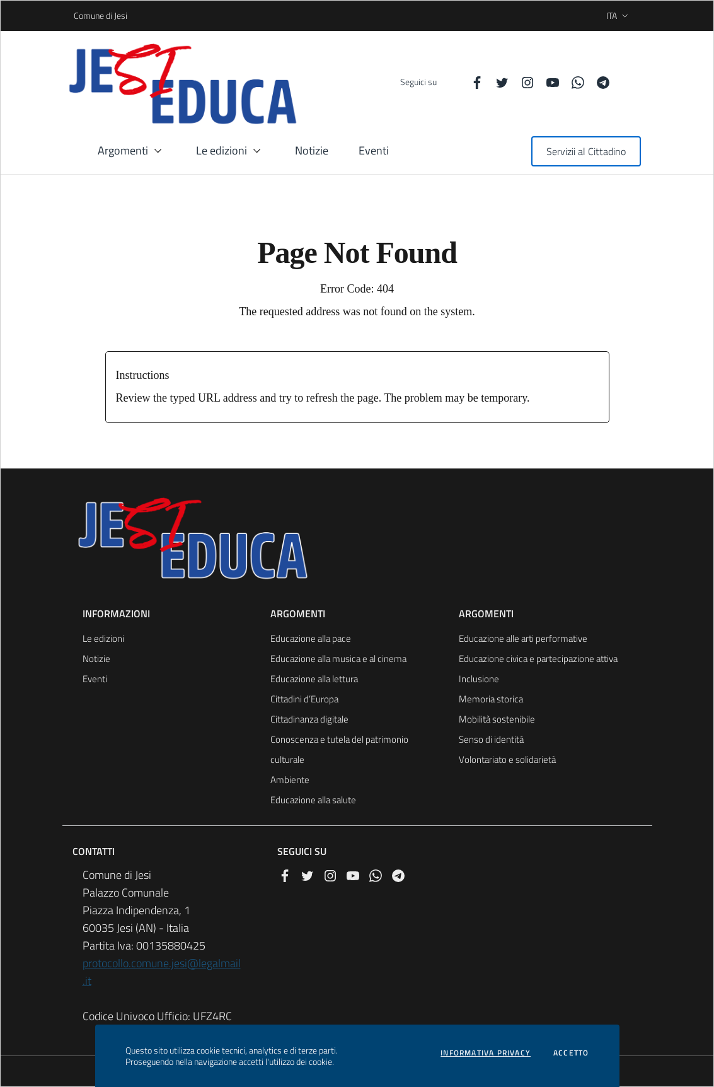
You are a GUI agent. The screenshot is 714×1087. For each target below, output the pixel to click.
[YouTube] (547, 81)
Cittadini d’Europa (304, 699)
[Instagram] (522, 81)
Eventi (95, 678)
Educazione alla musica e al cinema (338, 658)
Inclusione (479, 678)
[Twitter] (497, 81)
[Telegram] (598, 81)
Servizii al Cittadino (586, 151)
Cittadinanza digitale (309, 719)
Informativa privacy (485, 1053)
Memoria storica (491, 699)
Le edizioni (103, 638)
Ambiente (289, 779)
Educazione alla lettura (314, 678)
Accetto (571, 1053)
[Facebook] (472, 81)
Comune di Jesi (78, 15)
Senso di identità (491, 739)
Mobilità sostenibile (497, 719)
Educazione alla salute (313, 800)
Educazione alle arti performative (523, 638)
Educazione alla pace (310, 638)
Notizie (96, 658)
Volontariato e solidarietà (507, 759)
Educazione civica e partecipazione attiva (538, 658)
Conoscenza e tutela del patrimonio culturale (339, 749)
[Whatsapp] (572, 81)
